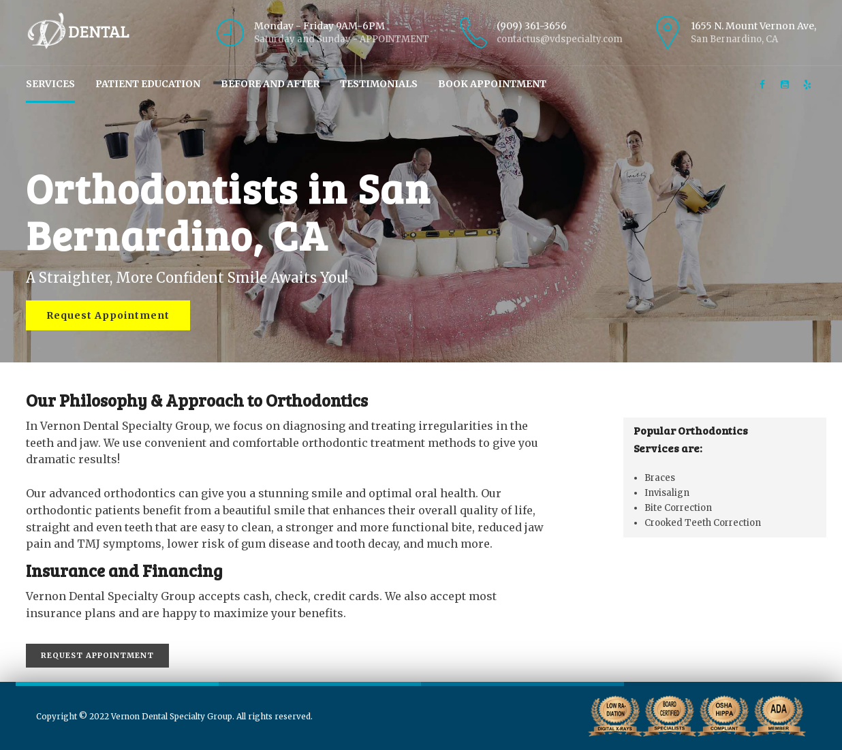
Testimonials (379, 84)
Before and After (270, 84)
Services (50, 84)
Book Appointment (492, 84)
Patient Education (147, 84)
